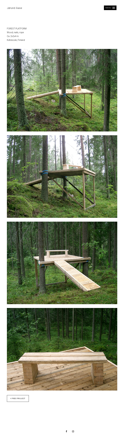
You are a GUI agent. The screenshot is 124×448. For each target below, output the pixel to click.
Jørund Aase (14, 8)
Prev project (17, 399)
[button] (110, 8)
